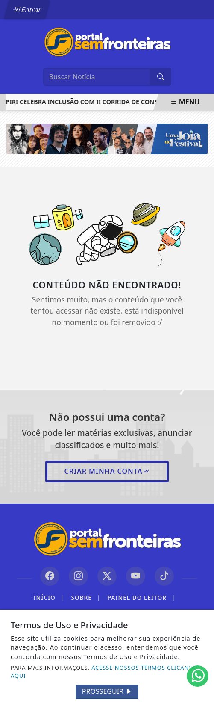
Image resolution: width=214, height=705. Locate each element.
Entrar (27, 9)
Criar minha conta (107, 471)
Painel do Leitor (142, 597)
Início (49, 597)
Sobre (85, 597)
